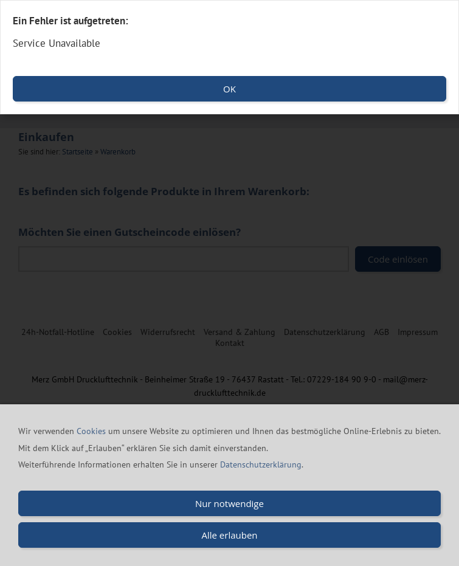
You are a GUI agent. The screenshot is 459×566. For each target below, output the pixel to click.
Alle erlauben (229, 536)
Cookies (92, 431)
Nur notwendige (229, 504)
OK (229, 89)
